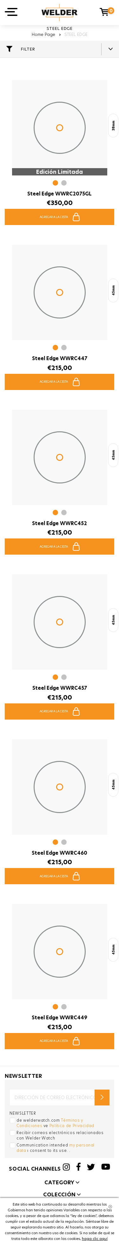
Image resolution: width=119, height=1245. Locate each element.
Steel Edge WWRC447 (59, 358)
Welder (59, 12)
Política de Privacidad (72, 1125)
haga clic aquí (95, 1238)
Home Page (43, 34)
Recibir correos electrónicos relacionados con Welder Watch (60, 1135)
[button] (55, 184)
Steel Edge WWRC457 (59, 688)
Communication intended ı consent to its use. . (56, 1147)
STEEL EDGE (76, 34)
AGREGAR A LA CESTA (60, 217)
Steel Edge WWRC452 (59, 523)
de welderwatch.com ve (55, 1123)
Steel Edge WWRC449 (59, 1017)
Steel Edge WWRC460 (59, 853)
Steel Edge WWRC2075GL (59, 193)
